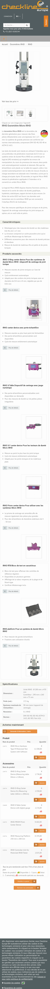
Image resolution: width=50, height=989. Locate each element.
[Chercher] (27, 25)
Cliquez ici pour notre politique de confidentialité (24, 977)
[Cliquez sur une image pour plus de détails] (11, 290)
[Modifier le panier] (25, 881)
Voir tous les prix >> (10, 101)
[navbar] (3, 38)
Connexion (8, 16)
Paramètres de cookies (13, 988)
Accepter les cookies (14, 983)
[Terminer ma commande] (27, 888)
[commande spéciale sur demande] (41, 752)
